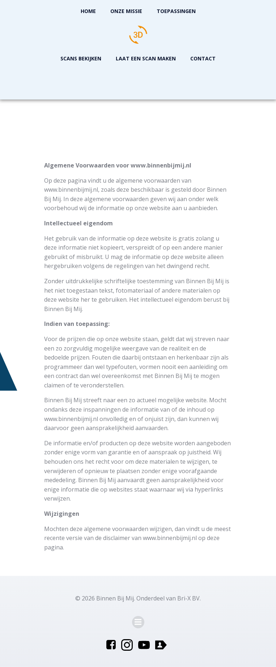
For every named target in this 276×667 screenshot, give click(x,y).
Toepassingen (176, 11)
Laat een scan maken (146, 58)
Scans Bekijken (80, 58)
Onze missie (126, 11)
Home (88, 11)
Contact (203, 58)
